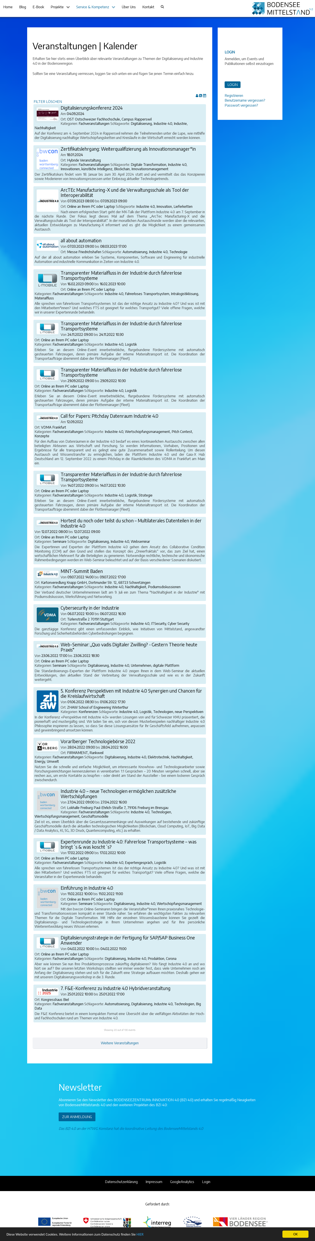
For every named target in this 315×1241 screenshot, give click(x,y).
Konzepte (42, 436)
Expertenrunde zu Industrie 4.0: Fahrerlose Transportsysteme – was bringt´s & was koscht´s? (128, 844)
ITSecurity (158, 623)
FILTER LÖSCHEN (48, 101)
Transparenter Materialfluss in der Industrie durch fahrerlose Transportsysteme (121, 275)
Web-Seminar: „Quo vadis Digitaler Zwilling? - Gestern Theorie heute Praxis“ (129, 647)
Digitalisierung (141, 123)
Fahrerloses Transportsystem (147, 294)
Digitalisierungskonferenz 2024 (92, 108)
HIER (139, 1235)
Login (206, 1182)
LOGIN (232, 85)
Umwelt (53, 761)
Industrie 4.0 (163, 123)
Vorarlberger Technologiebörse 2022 (98, 741)
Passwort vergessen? (241, 105)
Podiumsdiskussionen (164, 587)
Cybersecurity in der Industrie (90, 608)
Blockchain (122, 169)
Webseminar (140, 541)
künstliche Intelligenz (96, 169)
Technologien (163, 712)
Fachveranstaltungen (94, 123)
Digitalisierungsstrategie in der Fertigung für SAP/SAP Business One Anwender (128, 940)
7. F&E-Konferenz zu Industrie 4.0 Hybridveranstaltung (116, 988)
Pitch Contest (182, 431)
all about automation (81, 240)
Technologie (178, 252)
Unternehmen (141, 665)
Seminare (59, 541)
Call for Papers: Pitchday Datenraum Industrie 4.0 (109, 416)
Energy (40, 761)
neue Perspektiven (189, 712)
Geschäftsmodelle (94, 816)
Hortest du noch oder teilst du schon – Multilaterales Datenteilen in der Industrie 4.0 (131, 523)
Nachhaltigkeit (45, 128)
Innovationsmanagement (149, 169)
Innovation (164, 206)
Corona (171, 958)
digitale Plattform (166, 665)
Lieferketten (183, 206)
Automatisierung (135, 252)
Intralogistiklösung (184, 294)
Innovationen (70, 169)
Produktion (156, 958)
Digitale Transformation (148, 164)
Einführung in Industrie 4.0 (87, 888)
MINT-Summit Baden (82, 571)
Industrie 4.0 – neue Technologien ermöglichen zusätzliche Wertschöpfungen (118, 793)
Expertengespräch (139, 862)
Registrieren (234, 95)
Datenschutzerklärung (121, 1182)
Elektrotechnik (158, 757)
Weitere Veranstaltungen (120, 1043)
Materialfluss (44, 298)
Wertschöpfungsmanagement (147, 431)
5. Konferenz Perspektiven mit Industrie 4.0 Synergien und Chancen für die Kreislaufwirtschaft (131, 693)
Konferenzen (88, 712)
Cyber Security (178, 623)
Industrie (180, 123)
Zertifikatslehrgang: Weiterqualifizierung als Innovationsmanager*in (128, 149)
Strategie (146, 495)
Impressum (154, 1182)
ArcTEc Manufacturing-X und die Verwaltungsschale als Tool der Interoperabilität (125, 192)
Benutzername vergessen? (245, 100)
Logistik (131, 344)
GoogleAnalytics (182, 1182)
